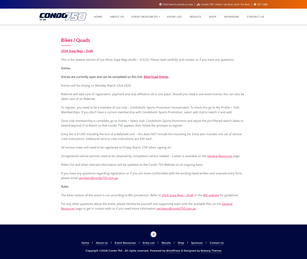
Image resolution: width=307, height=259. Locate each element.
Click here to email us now (176, 4)
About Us (102, 242)
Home (85, 242)
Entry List (149, 242)
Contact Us (217, 242)
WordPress (173, 250)
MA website (211, 195)
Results (166, 242)
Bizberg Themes (211, 250)
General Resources (219, 156)
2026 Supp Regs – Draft (177, 195)
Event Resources (125, 242)
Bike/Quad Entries (156, 77)
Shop (181, 242)
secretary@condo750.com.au (98, 178)
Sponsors (197, 242)
